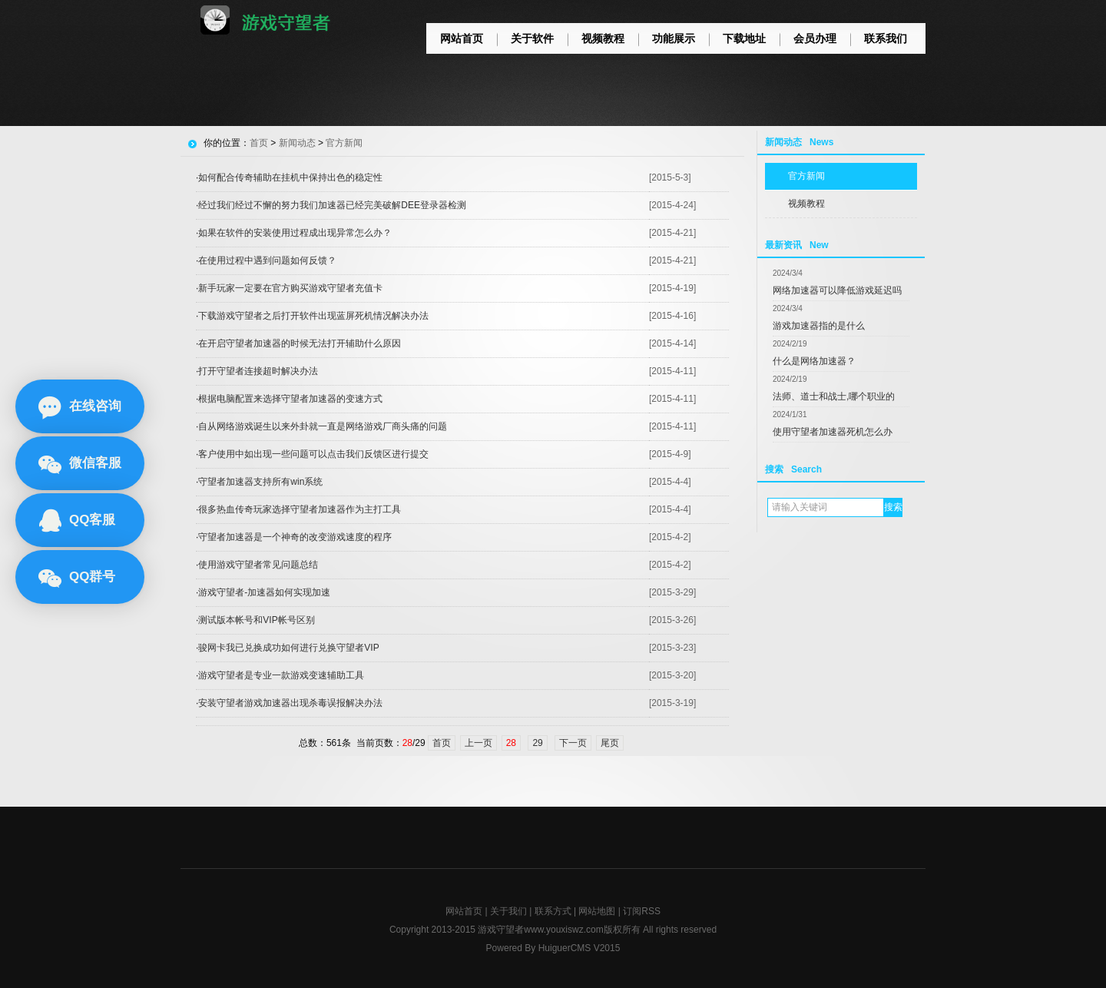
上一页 (478, 743)
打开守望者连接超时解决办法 (258, 371)
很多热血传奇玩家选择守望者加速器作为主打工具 (299, 509)
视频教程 (602, 38)
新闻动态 (297, 143)
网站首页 (461, 38)
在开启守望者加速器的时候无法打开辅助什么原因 (299, 343)
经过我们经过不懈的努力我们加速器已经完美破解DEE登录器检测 (332, 205)
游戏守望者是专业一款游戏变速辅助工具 (281, 675)
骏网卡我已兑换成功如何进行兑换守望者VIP (288, 647)
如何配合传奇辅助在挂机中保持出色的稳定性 (290, 177)
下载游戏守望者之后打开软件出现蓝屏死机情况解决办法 (313, 315)
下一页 (573, 743)
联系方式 (553, 911)
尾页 (610, 743)
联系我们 (885, 38)
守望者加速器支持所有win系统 (260, 481)
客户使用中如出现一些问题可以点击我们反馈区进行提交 (313, 454)
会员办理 (814, 38)
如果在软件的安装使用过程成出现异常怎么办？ (295, 232)
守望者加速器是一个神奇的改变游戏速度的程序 (295, 537)
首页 (259, 143)
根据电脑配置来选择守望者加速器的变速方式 (290, 398)
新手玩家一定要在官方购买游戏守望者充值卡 (290, 288)
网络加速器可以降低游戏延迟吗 (837, 290)
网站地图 (596, 911)
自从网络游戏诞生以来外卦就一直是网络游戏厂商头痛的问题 (322, 426)
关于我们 (508, 911)
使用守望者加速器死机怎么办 (832, 431)
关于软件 (532, 38)
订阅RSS (642, 911)
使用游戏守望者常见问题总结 (258, 564)
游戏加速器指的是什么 (819, 325)
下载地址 (744, 38)
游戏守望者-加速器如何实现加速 (264, 592)
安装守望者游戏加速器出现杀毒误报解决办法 (290, 703)
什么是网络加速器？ (814, 361)
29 (537, 743)
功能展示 (673, 38)
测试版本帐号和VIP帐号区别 (256, 620)
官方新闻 (806, 176)
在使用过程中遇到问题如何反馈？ (267, 260)
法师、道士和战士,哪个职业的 (834, 396)
